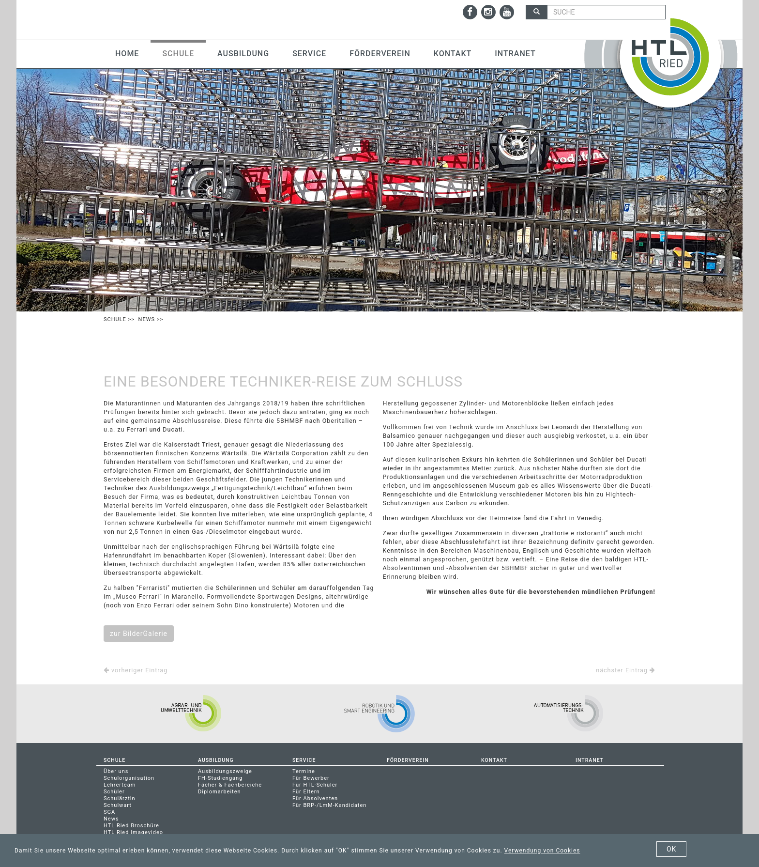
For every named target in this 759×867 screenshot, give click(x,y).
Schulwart (118, 805)
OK (671, 849)
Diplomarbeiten (219, 792)
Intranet (515, 53)
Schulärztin (120, 798)
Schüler (114, 792)
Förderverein (379, 53)
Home (127, 53)
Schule (178, 53)
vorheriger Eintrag (135, 670)
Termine (303, 771)
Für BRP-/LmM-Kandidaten (329, 805)
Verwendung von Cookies (542, 850)
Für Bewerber (311, 778)
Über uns (116, 771)
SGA (109, 812)
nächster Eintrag (625, 670)
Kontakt (453, 53)
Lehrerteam (120, 785)
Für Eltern (306, 792)
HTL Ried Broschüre (131, 825)
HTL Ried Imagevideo (133, 832)
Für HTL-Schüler (314, 785)
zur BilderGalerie (138, 633)
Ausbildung (243, 53)
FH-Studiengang (220, 778)
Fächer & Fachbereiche (230, 785)
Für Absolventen (315, 798)
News (146, 319)
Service (309, 53)
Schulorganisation (129, 778)
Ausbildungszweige (225, 771)
